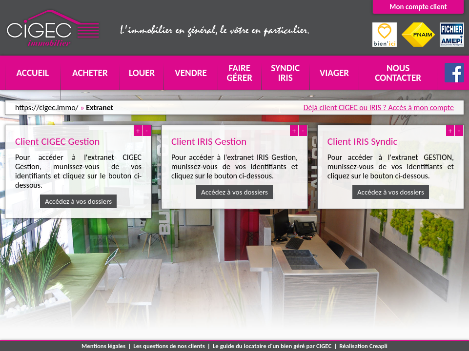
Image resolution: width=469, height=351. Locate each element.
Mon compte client (418, 6)
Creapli (378, 346)
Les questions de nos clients (169, 346)
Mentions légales (103, 346)
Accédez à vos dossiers (78, 201)
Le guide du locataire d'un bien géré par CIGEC (272, 346)
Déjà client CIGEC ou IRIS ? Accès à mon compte (379, 107)
